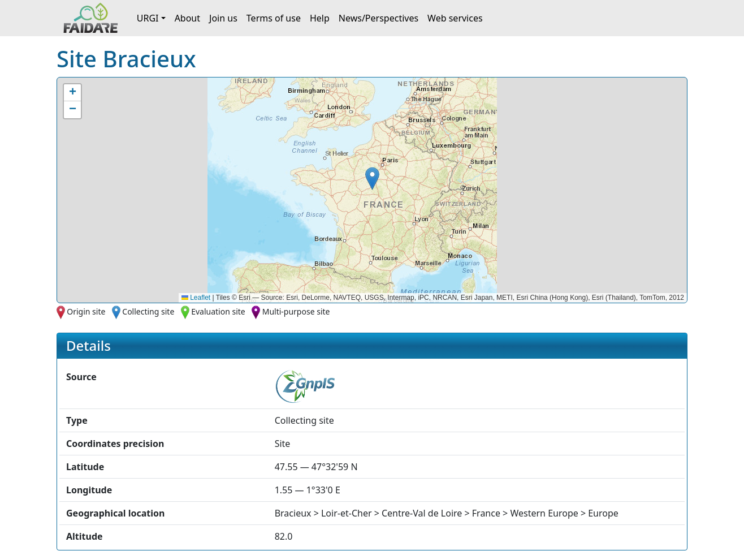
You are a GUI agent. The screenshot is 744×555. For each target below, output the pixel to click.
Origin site (86, 311)
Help (320, 18)
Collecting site (148, 311)
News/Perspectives (378, 18)
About (187, 18)
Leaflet (195, 298)
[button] (372, 178)
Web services (455, 18)
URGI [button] (148, 18)
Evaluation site (218, 311)
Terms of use (273, 18)
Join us (223, 18)
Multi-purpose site (296, 311)
